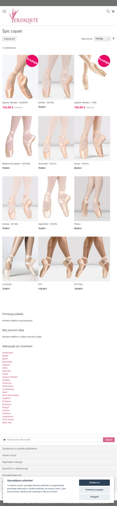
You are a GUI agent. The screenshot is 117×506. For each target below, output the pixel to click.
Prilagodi (94, 497)
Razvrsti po (87, 38)
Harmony (7, 383)
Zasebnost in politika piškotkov (19, 448)
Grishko (6, 380)
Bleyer (5, 355)
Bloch (5, 358)
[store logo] (23, 16)
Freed (5, 373)
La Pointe (7, 284)
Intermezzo (7, 386)
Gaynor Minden (10, 376)
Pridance (6, 401)
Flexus (77, 223)
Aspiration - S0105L (47, 223)
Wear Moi (7, 422)
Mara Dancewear (10, 395)
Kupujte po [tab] (9, 38)
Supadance (7, 416)
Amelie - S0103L (46, 102)
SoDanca (6, 413)
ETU (40, 284)
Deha (4, 367)
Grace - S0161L (81, 163)
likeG (4, 392)
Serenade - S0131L (47, 163)
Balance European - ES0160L (16, 163)
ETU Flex (78, 284)
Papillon (6, 398)
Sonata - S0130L (10, 223)
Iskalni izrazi (9, 455)
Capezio (6, 364)
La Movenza (8, 389)
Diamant (6, 370)
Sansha (5, 410)
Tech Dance (8, 419)
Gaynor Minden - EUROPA (15, 102)
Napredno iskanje (12, 462)
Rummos (6, 404)
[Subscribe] (109, 439)
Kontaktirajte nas (12, 475)
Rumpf (5, 407)
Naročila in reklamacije (15, 468)
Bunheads (7, 361)
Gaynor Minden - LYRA (85, 102)
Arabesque (7, 352)
